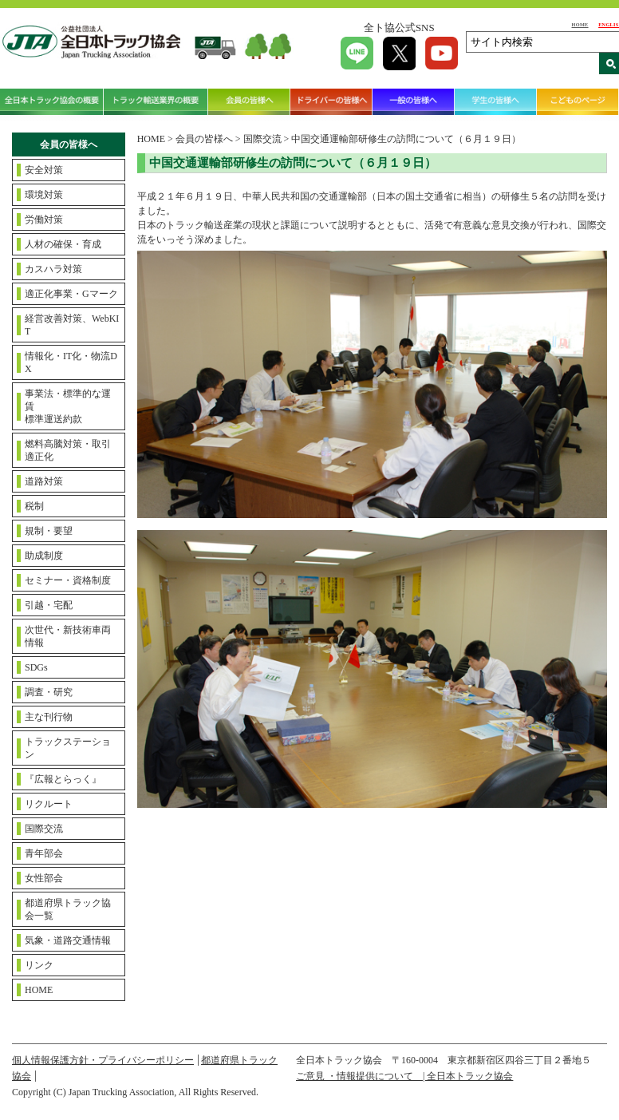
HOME (580, 24)
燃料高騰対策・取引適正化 (68, 450)
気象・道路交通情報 (68, 940)
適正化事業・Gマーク (71, 293)
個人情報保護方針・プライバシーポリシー (103, 1060)
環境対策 (44, 194)
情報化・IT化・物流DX (71, 362)
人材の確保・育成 (63, 244)
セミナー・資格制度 (68, 580)
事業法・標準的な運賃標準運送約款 (68, 406)
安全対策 (44, 170)
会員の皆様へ (249, 102)
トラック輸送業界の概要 (155, 102)
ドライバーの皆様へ (331, 102)
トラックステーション (68, 748)
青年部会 (44, 853)
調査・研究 (49, 692)
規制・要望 (49, 530)
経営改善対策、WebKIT (72, 325)
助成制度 (44, 555)
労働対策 (44, 219)
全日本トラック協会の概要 (52, 102)
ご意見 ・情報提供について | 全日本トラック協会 (404, 1076)
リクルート (49, 803)
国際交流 (44, 828)
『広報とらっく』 (63, 779)
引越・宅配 (49, 605)
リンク (39, 965)
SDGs (36, 667)
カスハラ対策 (53, 269)
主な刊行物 (49, 716)
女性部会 (44, 878)
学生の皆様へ (496, 102)
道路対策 (44, 481)
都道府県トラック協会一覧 (68, 909)
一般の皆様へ (414, 102)
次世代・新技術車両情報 (68, 636)
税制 (34, 506)
